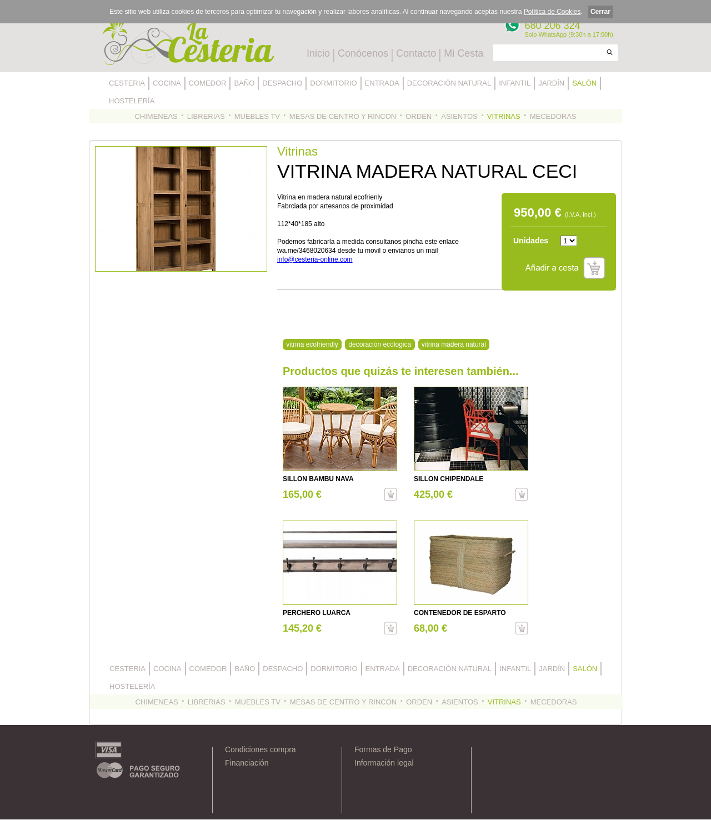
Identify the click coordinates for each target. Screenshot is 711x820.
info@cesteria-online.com (315, 259)
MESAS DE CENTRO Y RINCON (342, 116)
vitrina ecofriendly (312, 344)
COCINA (167, 83)
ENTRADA (382, 83)
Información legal (384, 762)
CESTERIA (127, 83)
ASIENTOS (459, 116)
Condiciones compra (260, 749)
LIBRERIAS (206, 116)
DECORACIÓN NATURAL (449, 83)
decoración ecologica (379, 344)
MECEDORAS (553, 116)
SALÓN (584, 83)
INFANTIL (514, 83)
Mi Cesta (463, 53)
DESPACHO (282, 83)
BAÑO (244, 83)
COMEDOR (208, 83)
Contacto (416, 53)
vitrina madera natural (454, 344)
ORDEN (418, 116)
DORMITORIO (333, 83)
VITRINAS (503, 116)
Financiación (247, 762)
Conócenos (363, 53)
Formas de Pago (383, 749)
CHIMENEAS (155, 116)
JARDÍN (551, 83)
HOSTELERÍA (131, 101)
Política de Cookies (552, 12)
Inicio (318, 53)
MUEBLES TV (257, 116)
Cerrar (600, 12)
